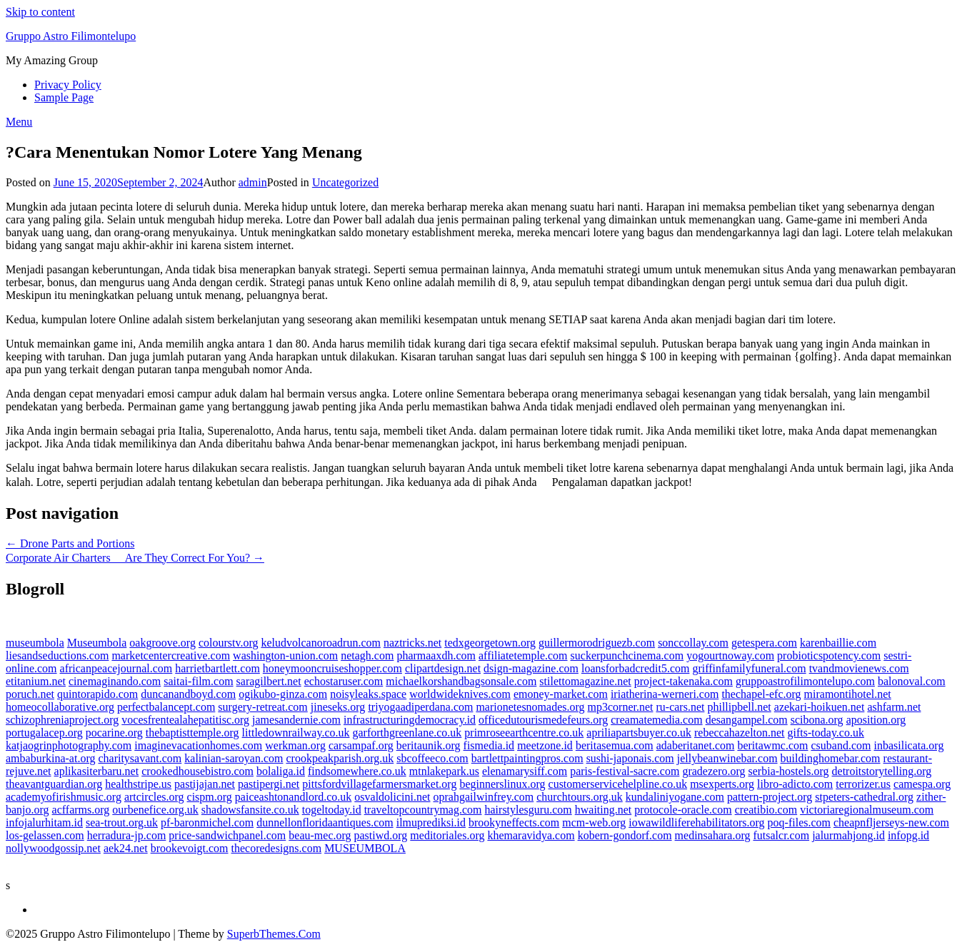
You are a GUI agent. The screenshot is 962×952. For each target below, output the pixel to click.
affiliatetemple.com (523, 655)
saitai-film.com (198, 681)
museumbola (35, 643)
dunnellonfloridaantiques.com (325, 822)
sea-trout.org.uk (122, 822)
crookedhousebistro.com (197, 771)
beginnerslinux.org (502, 784)
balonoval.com (912, 681)
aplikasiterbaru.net (96, 771)
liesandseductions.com (57, 655)
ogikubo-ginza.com (283, 694)
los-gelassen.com (45, 835)
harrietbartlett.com (217, 668)
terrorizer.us (863, 784)
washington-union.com (285, 655)
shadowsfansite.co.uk (250, 810)
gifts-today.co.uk (826, 732)
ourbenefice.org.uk (155, 810)
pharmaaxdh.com (436, 655)
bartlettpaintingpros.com (527, 758)
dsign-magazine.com (530, 668)
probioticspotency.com (829, 655)
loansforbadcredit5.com (635, 668)
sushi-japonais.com (630, 758)
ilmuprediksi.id (431, 822)
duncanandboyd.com (188, 694)
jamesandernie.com (296, 720)
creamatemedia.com (656, 720)
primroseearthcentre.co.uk (523, 732)
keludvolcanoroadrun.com (321, 643)
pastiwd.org (381, 835)
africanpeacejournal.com (116, 668)
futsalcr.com (781, 835)
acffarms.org (81, 810)
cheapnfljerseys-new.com (891, 822)
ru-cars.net (680, 707)
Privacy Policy (67, 85)
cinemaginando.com (115, 681)
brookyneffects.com (514, 822)
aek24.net (126, 848)
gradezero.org (713, 771)
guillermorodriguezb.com (596, 643)
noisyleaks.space (368, 694)
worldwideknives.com (460, 694)
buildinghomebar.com (831, 758)
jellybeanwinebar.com (727, 758)
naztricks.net (412, 643)
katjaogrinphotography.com (68, 745)
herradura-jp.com (126, 835)
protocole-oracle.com (682, 810)
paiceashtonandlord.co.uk (293, 797)
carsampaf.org (361, 745)
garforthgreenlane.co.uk (407, 732)
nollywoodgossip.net (53, 848)
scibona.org (817, 720)
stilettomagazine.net (585, 681)
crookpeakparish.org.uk (340, 758)
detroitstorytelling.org (882, 771)
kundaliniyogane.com (675, 797)
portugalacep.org (44, 732)
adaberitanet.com (695, 745)
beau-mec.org (320, 835)
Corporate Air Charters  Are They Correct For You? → (135, 558)
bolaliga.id (280, 771)
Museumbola (97, 643)
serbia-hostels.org (788, 771)
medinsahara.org (713, 835)
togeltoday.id (331, 810)
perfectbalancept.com (166, 707)
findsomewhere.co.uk (357, 771)
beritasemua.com (614, 745)
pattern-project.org (769, 797)
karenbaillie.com (838, 643)
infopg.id (908, 835)
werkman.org (295, 745)
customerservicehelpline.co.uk (618, 784)
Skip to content (40, 12)
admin (253, 182)
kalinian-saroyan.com (233, 758)
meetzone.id (545, 745)
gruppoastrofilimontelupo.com (805, 681)
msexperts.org (722, 784)
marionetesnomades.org (530, 707)
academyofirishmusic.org (63, 797)
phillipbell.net (739, 707)
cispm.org (209, 797)
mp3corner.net (620, 707)
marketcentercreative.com (170, 655)
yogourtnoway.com (730, 655)
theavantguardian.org (54, 784)
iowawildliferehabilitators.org (696, 822)
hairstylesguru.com (528, 810)
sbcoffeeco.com (432, 758)
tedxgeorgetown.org (490, 643)
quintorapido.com (97, 694)
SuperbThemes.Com (274, 934)
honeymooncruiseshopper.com (332, 668)
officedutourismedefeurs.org (543, 720)
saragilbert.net (268, 681)
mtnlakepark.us (444, 771)
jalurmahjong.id (848, 835)
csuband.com (841, 745)
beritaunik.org (428, 745)
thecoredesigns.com (276, 848)
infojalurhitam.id (44, 822)
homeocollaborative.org (60, 707)
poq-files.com (799, 822)
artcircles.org (154, 797)
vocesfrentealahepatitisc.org (185, 720)
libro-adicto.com (795, 784)
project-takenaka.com (683, 681)
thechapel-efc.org (761, 694)
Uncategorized (345, 182)
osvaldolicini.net (392, 797)
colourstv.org (229, 643)
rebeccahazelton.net (739, 732)
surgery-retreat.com (262, 707)
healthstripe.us (138, 784)
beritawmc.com (772, 745)
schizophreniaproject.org (62, 720)
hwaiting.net (603, 810)
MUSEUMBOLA (365, 848)
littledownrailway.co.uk (296, 732)
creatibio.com (766, 810)
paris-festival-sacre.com (624, 771)
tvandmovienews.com (859, 668)
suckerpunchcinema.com (627, 655)
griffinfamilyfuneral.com (749, 668)
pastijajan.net (204, 784)
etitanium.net (36, 681)
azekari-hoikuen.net (819, 707)
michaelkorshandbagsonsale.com (461, 681)
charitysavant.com (139, 758)
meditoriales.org (447, 835)
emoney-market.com (560, 694)
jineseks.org (338, 707)
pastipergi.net (268, 784)
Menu (19, 122)
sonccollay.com (693, 643)
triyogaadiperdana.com (420, 707)
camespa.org (922, 784)
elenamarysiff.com (524, 771)
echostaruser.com (344, 681)
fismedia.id (489, 745)
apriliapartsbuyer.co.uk (638, 732)
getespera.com (764, 643)
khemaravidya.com (530, 835)
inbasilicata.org (909, 745)
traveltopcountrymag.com (423, 810)
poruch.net (30, 694)
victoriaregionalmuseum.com (866, 810)
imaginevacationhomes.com (198, 745)
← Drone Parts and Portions (70, 543)
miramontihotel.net (847, 694)
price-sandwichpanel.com (227, 835)
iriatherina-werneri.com (664, 694)
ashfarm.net (894, 707)
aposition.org (876, 720)
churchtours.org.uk (579, 797)
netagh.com (367, 655)
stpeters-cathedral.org (864, 797)
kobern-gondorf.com (625, 835)
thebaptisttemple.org (192, 732)
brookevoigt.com (190, 848)
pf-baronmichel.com (207, 822)
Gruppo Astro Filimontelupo (71, 36)
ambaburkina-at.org (50, 758)
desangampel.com (747, 720)
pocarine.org (114, 732)
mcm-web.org (594, 822)
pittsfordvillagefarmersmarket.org (379, 784)
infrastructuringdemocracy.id (410, 720)
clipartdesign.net (443, 668)
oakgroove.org (162, 643)
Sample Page (64, 97)
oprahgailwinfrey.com (484, 797)
